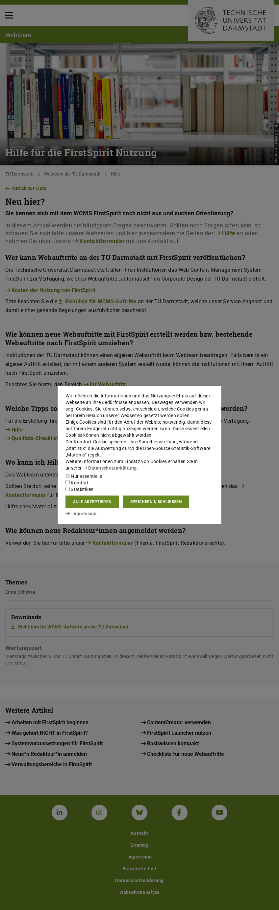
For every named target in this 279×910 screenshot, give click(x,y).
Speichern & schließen (156, 501)
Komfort (77, 482)
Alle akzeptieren (92, 501)
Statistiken (79, 489)
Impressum (81, 513)
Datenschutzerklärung (110, 468)
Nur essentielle (83, 476)
